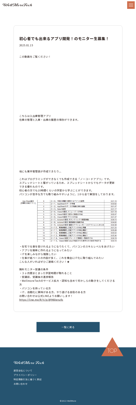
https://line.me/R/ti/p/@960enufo (41, 300)
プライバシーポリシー (25, 374)
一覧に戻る (68, 327)
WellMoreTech (17, 5)
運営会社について (23, 370)
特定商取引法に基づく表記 (28, 379)
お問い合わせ (21, 383)
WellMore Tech (29, 362)
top (112, 350)
